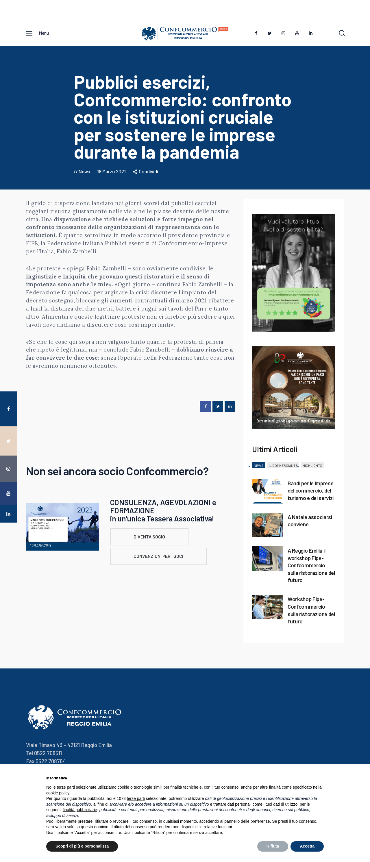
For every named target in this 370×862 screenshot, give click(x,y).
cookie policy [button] (57, 793)
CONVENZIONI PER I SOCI (172, 560)
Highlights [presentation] (312, 467)
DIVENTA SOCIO (163, 539)
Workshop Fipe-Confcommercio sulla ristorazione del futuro (311, 611)
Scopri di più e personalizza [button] (82, 846)
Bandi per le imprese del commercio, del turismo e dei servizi (311, 492)
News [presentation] (259, 467)
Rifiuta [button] (273, 846)
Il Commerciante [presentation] (283, 467)
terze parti (136, 798)
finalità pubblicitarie (80, 809)
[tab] (258, 467)
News (84, 173)
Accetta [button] (307, 846)
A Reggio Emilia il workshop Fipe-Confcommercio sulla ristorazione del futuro (311, 567)
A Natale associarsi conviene (310, 522)
